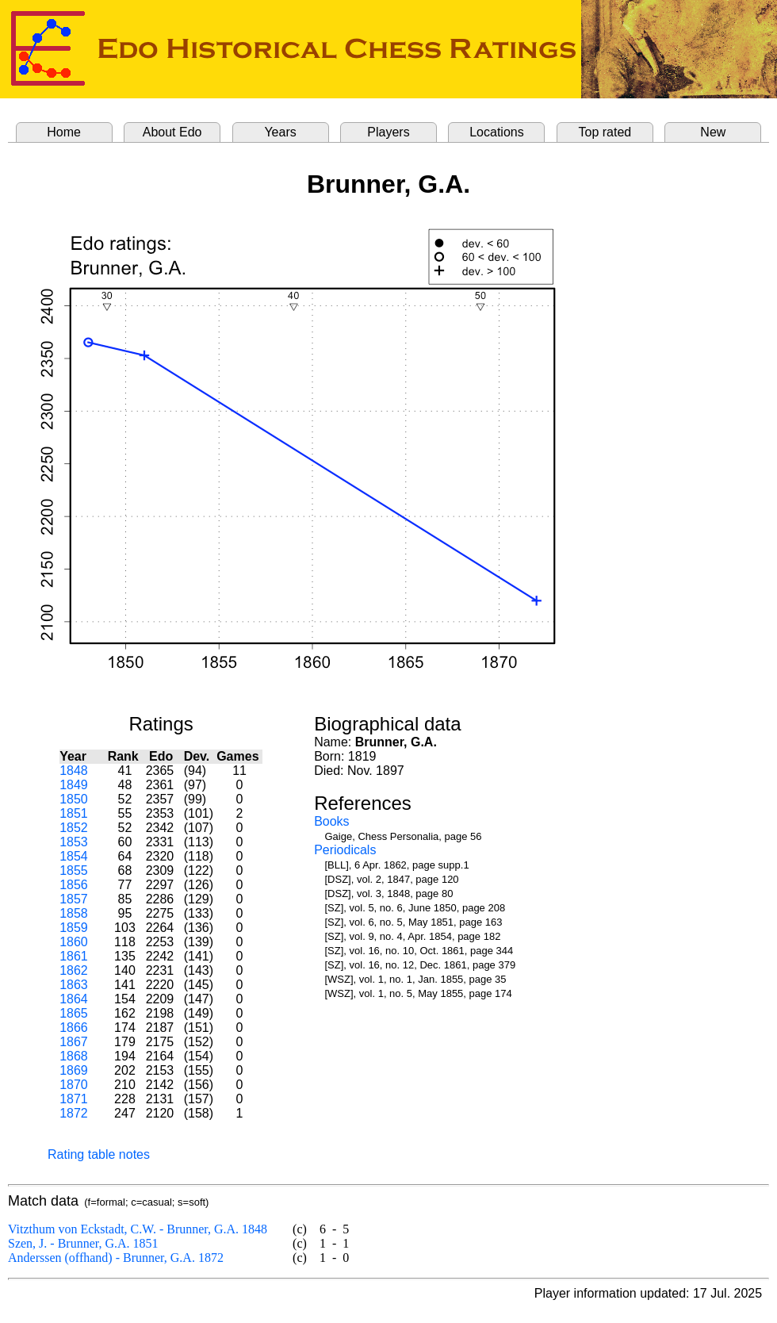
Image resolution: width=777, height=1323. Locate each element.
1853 (73, 842)
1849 (73, 785)
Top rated (605, 132)
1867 (73, 1042)
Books (331, 821)
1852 (73, 827)
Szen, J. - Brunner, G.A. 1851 (83, 1243)
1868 (73, 1056)
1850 (73, 799)
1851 (73, 813)
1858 (73, 913)
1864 (73, 999)
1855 (73, 870)
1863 (73, 984)
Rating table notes (99, 1154)
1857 (73, 899)
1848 (73, 770)
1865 (73, 1013)
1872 (73, 1113)
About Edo (172, 132)
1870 (73, 1084)
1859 (73, 927)
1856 (73, 885)
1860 (73, 942)
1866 (73, 1027)
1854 (73, 856)
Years (280, 132)
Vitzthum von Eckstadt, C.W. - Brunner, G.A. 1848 (137, 1229)
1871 (73, 1099)
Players (388, 132)
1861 (73, 956)
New (712, 132)
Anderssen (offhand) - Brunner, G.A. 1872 (116, 1257)
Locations (496, 132)
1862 (73, 970)
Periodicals (345, 850)
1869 (73, 1070)
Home (64, 132)
